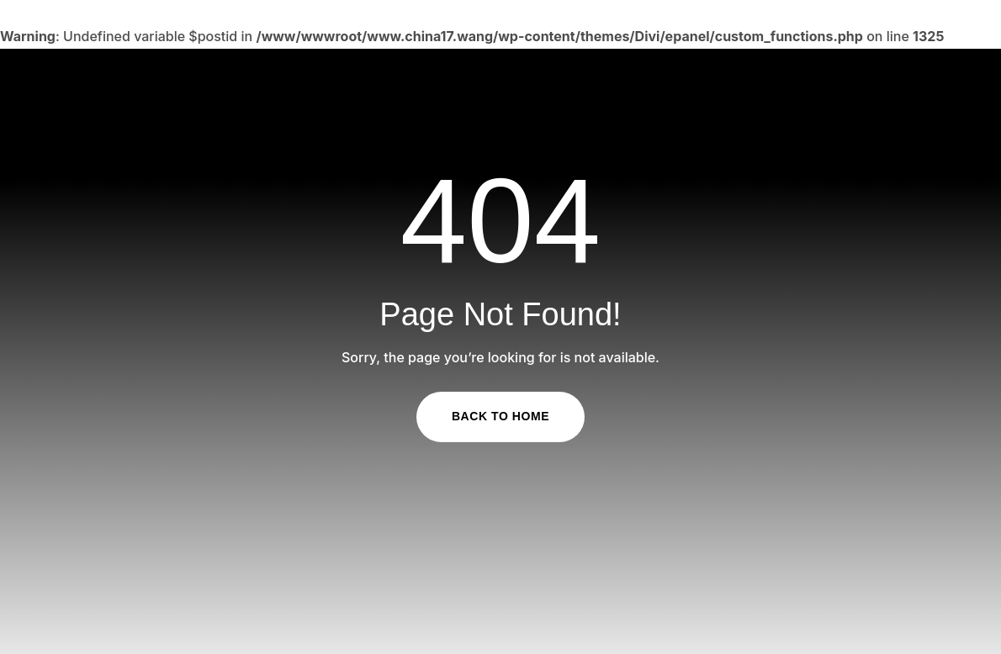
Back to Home (500, 416)
